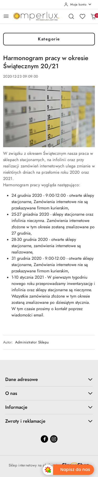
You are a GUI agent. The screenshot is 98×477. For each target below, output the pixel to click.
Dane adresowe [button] (49, 379)
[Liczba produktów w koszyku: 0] (93, 16)
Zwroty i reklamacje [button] (49, 421)
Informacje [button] (49, 407)
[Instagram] (53, 439)
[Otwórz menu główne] (6, 16)
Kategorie (49, 39)
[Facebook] (44, 439)
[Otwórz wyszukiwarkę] (71, 16)
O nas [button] (49, 393)
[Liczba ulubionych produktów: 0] (82, 16)
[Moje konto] (78, 4)
